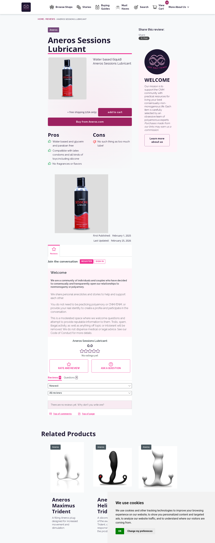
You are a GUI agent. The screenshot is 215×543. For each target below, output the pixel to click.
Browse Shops (64, 7)
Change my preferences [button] (140, 531)
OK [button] (119, 531)
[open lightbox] (67, 78)
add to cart (115, 112)
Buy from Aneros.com (90, 121)
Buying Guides (105, 7)
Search (144, 7)
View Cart (161, 7)
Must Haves (125, 7)
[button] (179, 7)
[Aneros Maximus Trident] (67, 450)
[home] (33, 7)
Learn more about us (157, 140)
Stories (86, 7)
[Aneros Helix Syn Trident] (112, 450)
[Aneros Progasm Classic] (158, 450)
